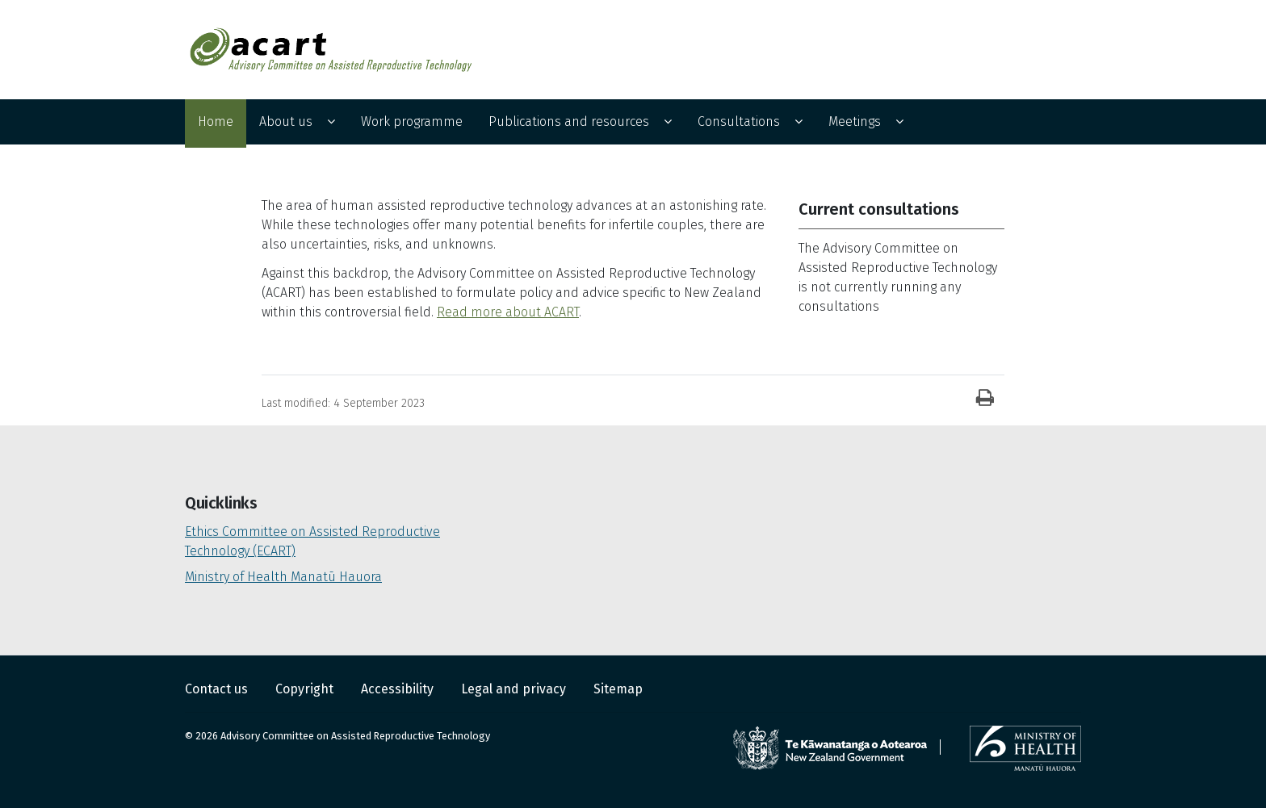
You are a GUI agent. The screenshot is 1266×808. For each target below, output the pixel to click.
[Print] (985, 399)
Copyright (306, 689)
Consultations (739, 121)
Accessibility (399, 689)
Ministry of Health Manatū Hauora (283, 576)
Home (215, 121)
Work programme (412, 121)
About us (285, 121)
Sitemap (618, 689)
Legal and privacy (515, 689)
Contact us (218, 689)
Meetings (854, 121)
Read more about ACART (508, 312)
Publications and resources (568, 121)
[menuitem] (215, 123)
